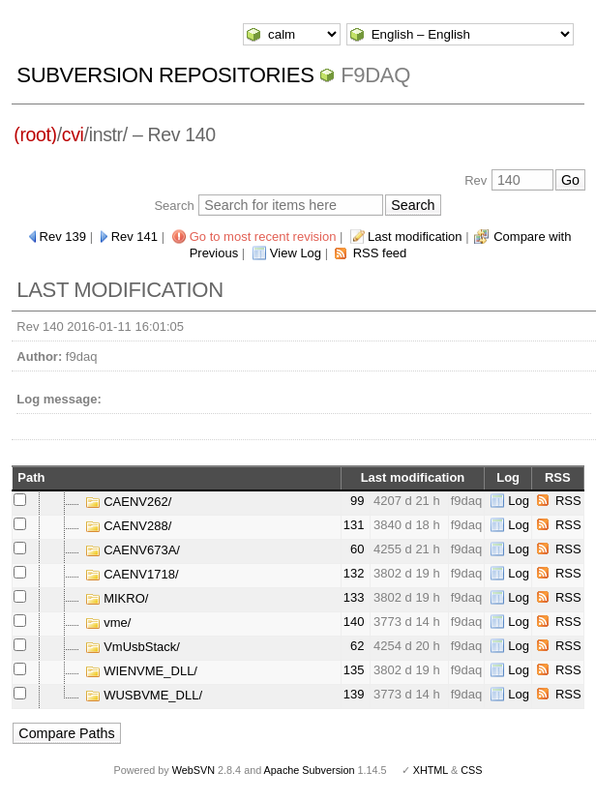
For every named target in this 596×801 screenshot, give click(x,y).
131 (354, 525)
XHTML (430, 770)
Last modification (415, 236)
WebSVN (193, 770)
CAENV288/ (128, 526)
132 (354, 573)
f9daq (375, 75)
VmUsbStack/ (132, 646)
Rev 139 (63, 236)
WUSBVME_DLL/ (143, 695)
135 (354, 670)
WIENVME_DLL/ (141, 671)
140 (354, 621)
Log (518, 500)
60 (357, 549)
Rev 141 (134, 236)
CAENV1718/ (132, 574)
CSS (471, 770)
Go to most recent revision (263, 236)
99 (357, 500)
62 (357, 645)
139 (354, 694)
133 (354, 597)
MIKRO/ (117, 598)
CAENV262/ (128, 501)
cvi (73, 134)
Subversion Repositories (164, 75)
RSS (568, 500)
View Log (295, 253)
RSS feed (380, 253)
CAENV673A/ (132, 550)
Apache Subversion (309, 770)
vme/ (108, 622)
